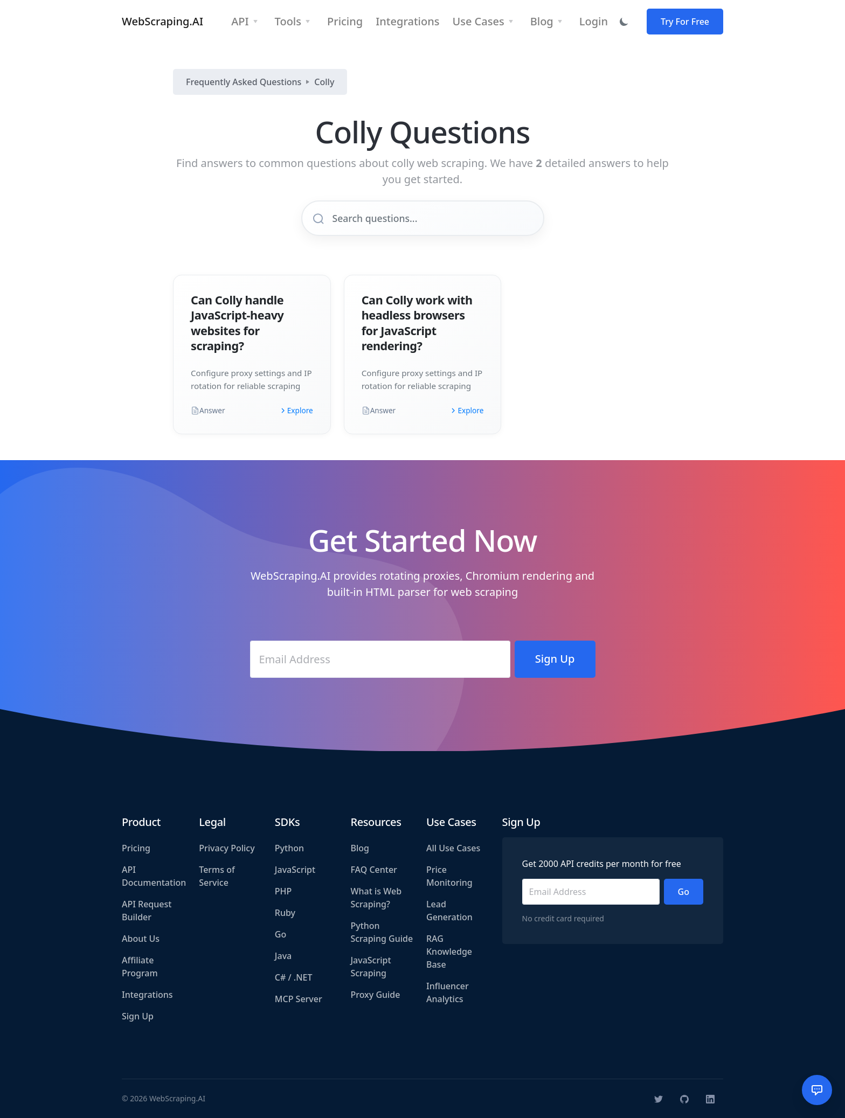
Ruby (285, 913)
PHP (283, 891)
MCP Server (298, 999)
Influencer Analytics (447, 992)
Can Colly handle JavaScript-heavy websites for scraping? (237, 322)
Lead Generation (449, 910)
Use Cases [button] (478, 21)
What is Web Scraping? (375, 897)
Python (289, 848)
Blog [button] (541, 21)
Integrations (147, 995)
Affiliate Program (140, 966)
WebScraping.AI (162, 21)
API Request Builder (146, 910)
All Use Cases (453, 848)
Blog (359, 848)
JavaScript (295, 870)
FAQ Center (373, 870)
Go (280, 934)
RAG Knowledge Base (449, 951)
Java (283, 956)
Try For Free (685, 21)
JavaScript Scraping (370, 966)
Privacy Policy (226, 848)
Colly (324, 82)
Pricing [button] (345, 21)
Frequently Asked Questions (243, 82)
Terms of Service (216, 876)
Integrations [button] (407, 21)
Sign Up (138, 1016)
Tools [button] (288, 21)
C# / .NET (294, 977)
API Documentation (154, 876)
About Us (141, 939)
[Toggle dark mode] (624, 21)
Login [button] (593, 21)
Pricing (136, 848)
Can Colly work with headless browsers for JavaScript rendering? (417, 322)
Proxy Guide (375, 995)
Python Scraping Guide (381, 932)
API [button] (239, 21)
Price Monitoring (449, 876)
